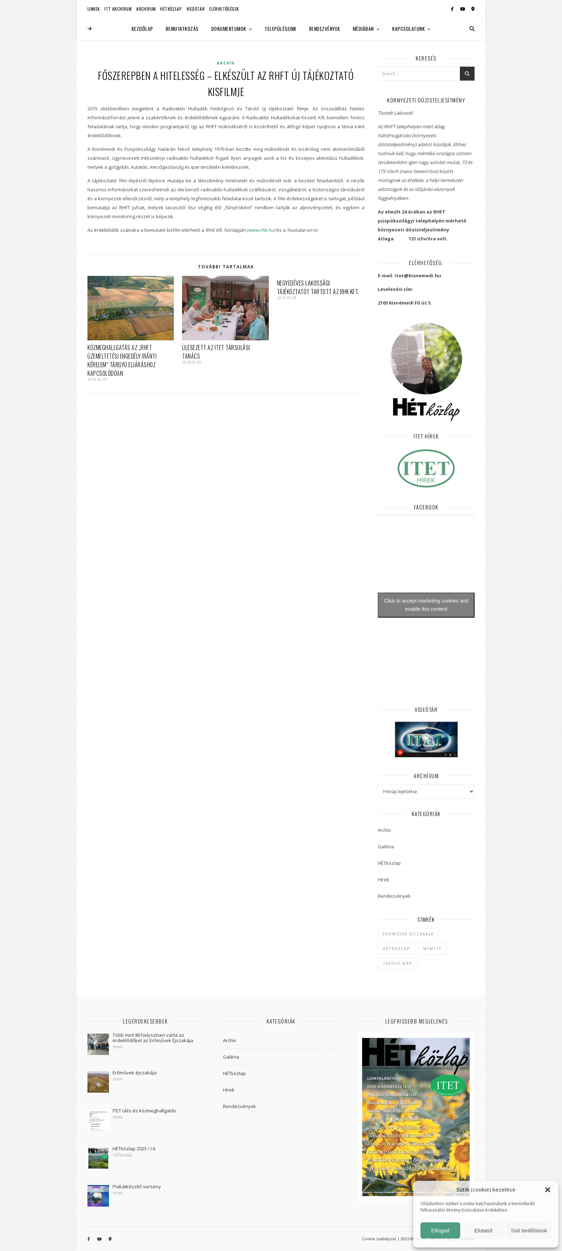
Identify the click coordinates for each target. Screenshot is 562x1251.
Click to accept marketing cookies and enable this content (426, 605)
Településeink (280, 28)
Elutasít (483, 1230)
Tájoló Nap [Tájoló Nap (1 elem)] (398, 963)
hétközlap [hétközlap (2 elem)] (396, 948)
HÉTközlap (171, 9)
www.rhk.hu (261, 230)
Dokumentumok (228, 28)
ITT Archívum (118, 9)
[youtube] (463, 9)
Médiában (363, 28)
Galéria (386, 846)
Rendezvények (324, 28)
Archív (226, 63)
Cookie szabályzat (379, 1238)
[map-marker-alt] (473, 9)
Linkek (93, 9)
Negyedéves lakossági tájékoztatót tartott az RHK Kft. (318, 287)
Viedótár (195, 9)
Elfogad (440, 1230)
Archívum (146, 9)
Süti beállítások (529, 1230)
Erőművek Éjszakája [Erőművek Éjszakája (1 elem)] (408, 933)
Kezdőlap (142, 28)
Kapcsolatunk (408, 28)
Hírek (383, 879)
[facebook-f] (453, 9)
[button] (547, 1189)
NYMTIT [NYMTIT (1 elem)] (432, 948)
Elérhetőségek (224, 9)
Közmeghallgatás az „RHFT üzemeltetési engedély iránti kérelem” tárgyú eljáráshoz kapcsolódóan (122, 360)
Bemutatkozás (182, 28)
